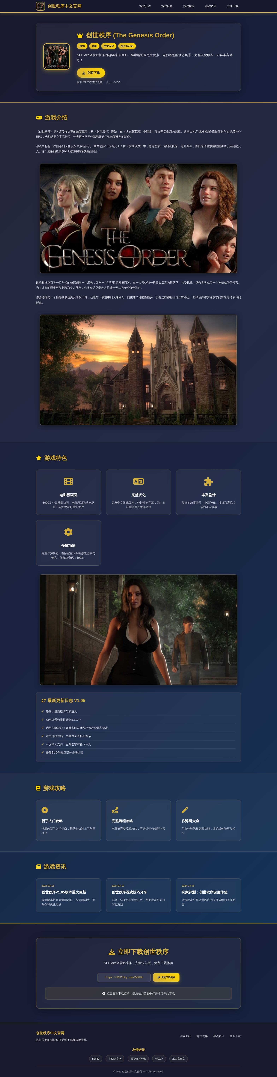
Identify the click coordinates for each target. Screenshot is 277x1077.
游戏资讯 (210, 6)
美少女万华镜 (138, 1058)
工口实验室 (178, 1058)
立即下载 (232, 6)
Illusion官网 (115, 1058)
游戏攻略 (189, 6)
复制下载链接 (166, 977)
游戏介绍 (145, 6)
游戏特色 (167, 6)
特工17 (159, 1058)
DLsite (95, 1058)
